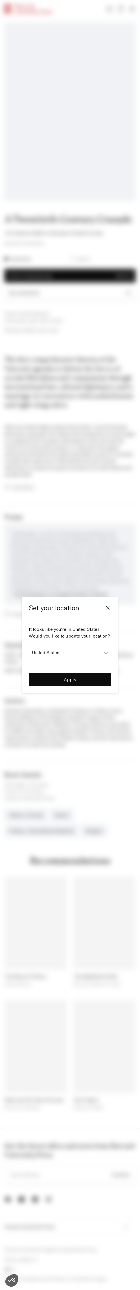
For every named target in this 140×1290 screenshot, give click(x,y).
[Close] (107, 607)
